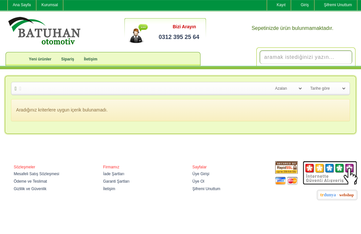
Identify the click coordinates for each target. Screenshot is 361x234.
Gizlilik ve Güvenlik (30, 189)
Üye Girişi (200, 174)
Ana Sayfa (22, 5)
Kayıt (281, 5)
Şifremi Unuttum (338, 5)
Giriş (305, 5)
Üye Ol (198, 181)
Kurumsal (49, 5)
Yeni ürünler (40, 59)
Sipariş (67, 59)
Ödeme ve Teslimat (30, 181)
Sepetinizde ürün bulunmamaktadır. (292, 28)
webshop (346, 195)
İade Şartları (113, 174)
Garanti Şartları (116, 181)
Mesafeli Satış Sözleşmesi (36, 174)
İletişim (90, 59)
